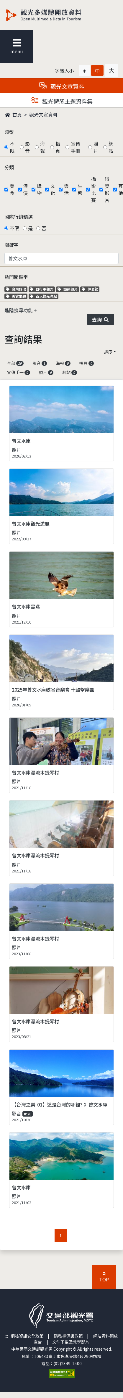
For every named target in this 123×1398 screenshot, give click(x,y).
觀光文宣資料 (43, 114)
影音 (27, 147)
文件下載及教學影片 (70, 1342)
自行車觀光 (41, 288)
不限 (12, 147)
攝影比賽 (93, 189)
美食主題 (16, 296)
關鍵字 (11, 244)
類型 (9, 132)
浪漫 (25, 189)
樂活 (66, 189)
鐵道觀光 (68, 288)
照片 (96, 147)
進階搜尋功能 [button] (19, 310)
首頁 (13, 114)
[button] (84, 70)
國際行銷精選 (18, 216)
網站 (111, 147)
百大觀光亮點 (43, 296)
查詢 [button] (100, 319)
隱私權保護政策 (68, 1336)
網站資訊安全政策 (27, 1336)
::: (6, 1336)
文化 (52, 189)
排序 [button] (108, 352)
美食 (12, 189)
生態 (80, 189)
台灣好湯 (16, 288)
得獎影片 (107, 189)
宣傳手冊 (75, 147)
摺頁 (57, 147)
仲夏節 (91, 288)
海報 (42, 147)
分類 (9, 167)
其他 (120, 189)
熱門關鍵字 (16, 277)
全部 (15, 363)
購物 (39, 189)
